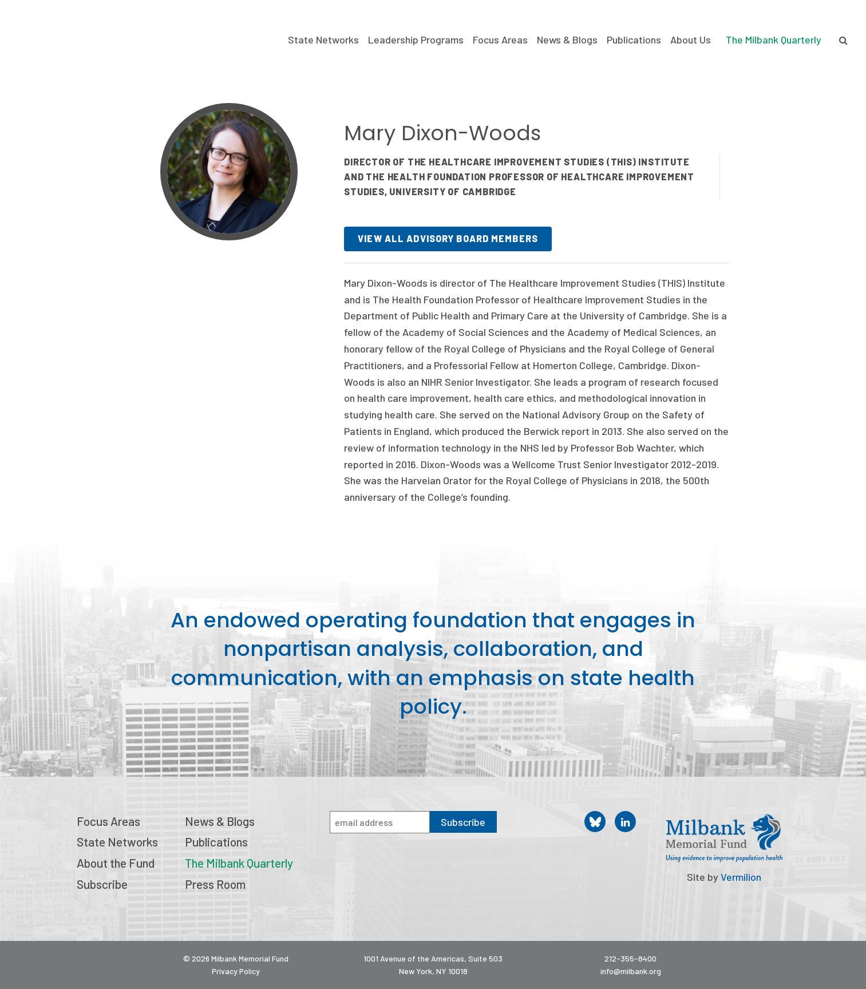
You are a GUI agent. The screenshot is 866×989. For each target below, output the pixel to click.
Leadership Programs (416, 40)
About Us (690, 40)
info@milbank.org (630, 971)
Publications (634, 40)
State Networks (323, 40)
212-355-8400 (630, 958)
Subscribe (102, 884)
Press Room (215, 884)
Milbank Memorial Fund (65, 34)
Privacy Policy (236, 971)
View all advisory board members (448, 238)
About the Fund (116, 863)
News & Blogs (567, 40)
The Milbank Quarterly (773, 39)
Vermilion (741, 877)
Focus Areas (500, 40)
